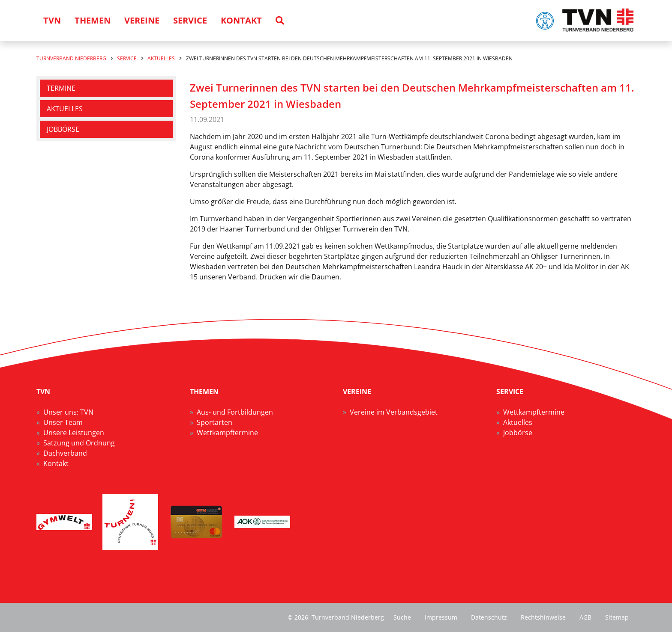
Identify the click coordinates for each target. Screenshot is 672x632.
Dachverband (65, 453)
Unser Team (63, 422)
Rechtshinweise (543, 617)
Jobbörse (63, 129)
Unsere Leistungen (73, 432)
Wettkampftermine (227, 432)
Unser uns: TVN (68, 412)
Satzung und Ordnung (79, 443)
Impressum (441, 617)
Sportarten (214, 422)
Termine (61, 88)
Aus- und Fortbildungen (235, 412)
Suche (402, 617)
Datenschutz (489, 617)
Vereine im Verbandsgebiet (394, 412)
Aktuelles (65, 108)
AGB (585, 617)
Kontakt (56, 463)
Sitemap (617, 617)
